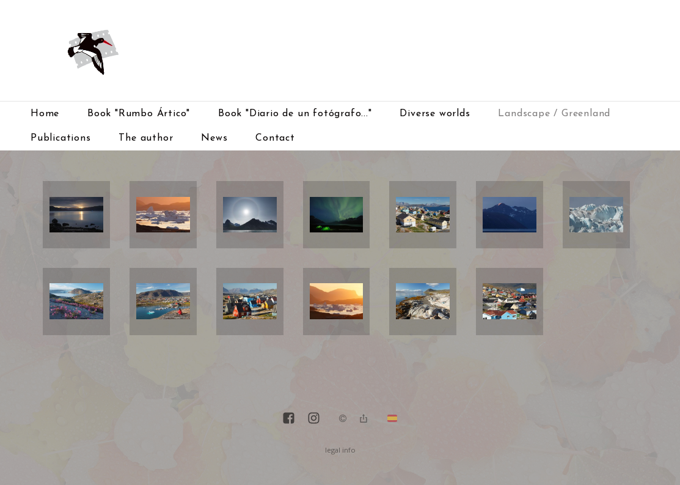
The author (146, 138)
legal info (340, 449)
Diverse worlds (435, 114)
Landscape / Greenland (554, 114)
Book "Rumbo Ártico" (138, 114)
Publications (61, 138)
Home (45, 114)
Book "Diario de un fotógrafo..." (295, 114)
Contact (275, 138)
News (214, 138)
